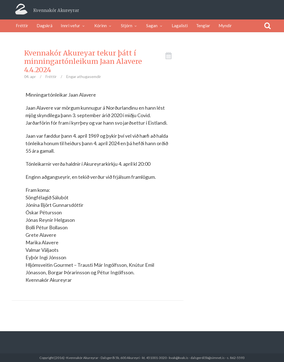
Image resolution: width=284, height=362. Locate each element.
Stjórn (129, 25)
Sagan (154, 25)
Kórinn (103, 25)
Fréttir (22, 25)
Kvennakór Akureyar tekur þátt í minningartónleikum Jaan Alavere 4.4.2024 (83, 61)
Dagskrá (44, 25)
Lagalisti (180, 25)
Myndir (225, 25)
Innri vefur (73, 25)
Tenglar (203, 25)
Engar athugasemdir (83, 76)
